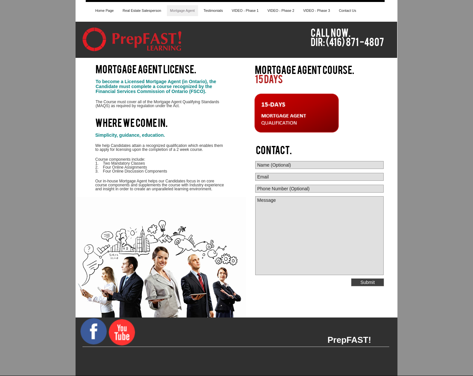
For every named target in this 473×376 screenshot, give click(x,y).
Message (319, 235)
